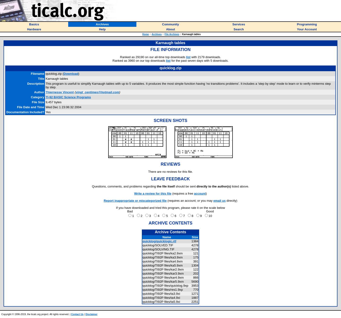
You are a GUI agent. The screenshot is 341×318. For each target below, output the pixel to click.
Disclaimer (91, 314)
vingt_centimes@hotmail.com (97, 92)
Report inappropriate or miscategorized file (135, 200)
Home (145, 34)
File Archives (172, 34)
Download (71, 73)
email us (219, 200)
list (188, 57)
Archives (157, 34)
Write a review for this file (152, 193)
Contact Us (77, 314)
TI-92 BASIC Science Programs (68, 97)
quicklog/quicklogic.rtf (159, 241)
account (200, 193)
